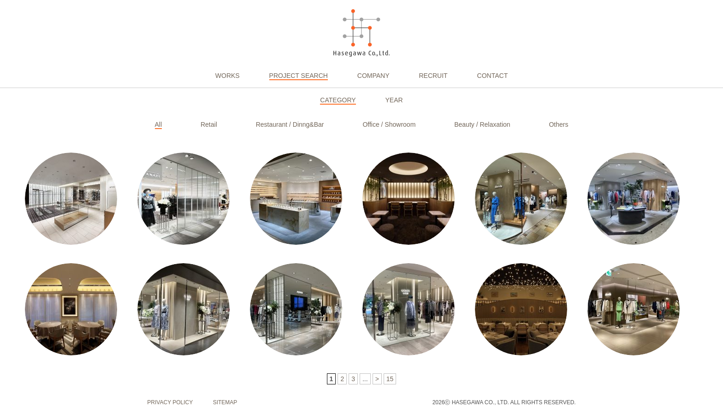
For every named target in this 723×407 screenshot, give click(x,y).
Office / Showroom (388, 124)
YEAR (394, 100)
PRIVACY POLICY (170, 402)
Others (558, 124)
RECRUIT (433, 75)
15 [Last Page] (390, 379)
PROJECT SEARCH (298, 75)
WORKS (227, 75)
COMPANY (373, 75)
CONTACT (492, 75)
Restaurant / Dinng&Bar (290, 124)
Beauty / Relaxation (482, 124)
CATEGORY (338, 100)
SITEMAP (225, 402)
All (158, 124)
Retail (209, 124)
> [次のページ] (377, 379)
